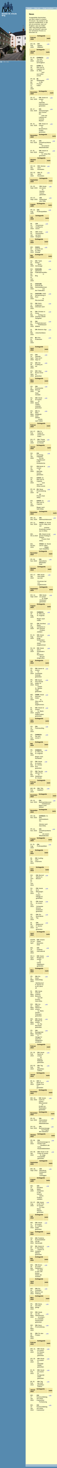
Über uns (37, 8)
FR (5, 62)
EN (8, 62)
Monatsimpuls (31, 10)
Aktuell (29, 8)
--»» (48, 44)
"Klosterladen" (43, 10)
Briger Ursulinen (48, 8)
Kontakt (53, 10)
